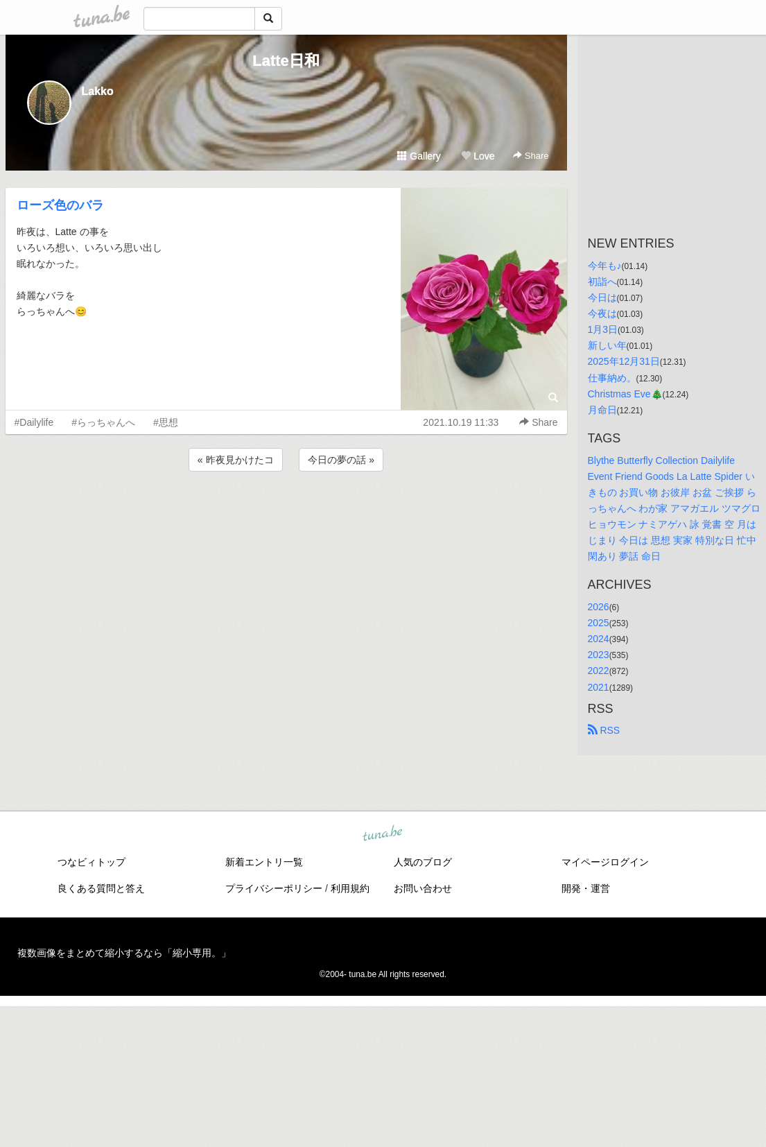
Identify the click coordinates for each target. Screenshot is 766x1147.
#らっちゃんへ (103, 422)
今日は (602, 297)
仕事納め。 (612, 377)
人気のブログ (423, 862)
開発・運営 (586, 888)
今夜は (602, 313)
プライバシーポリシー (273, 888)
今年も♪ (605, 265)
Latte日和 (286, 60)
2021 (598, 687)
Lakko (98, 91)
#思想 (165, 422)
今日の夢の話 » (341, 459)
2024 (598, 638)
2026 (598, 606)
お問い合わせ (423, 888)
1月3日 (603, 329)
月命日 (602, 409)
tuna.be (382, 833)
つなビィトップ (91, 862)
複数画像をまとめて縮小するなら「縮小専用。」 (124, 952)
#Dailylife (34, 422)
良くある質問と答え (101, 888)
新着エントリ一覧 (264, 862)
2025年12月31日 (624, 361)
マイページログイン (605, 862)
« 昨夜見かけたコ (236, 459)
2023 (598, 654)
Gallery (418, 156)
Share (530, 155)
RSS (604, 730)
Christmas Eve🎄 (625, 393)
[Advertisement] (286, 512)
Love (477, 156)
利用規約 (350, 888)
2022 (598, 670)
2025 (598, 622)
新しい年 (607, 345)
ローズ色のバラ (60, 205)
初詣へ (602, 281)
